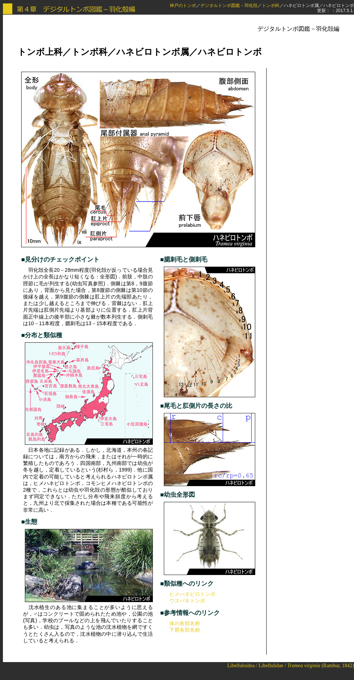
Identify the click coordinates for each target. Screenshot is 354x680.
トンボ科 (270, 5)
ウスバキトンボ (187, 601)
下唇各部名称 (184, 630)
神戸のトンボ (183, 5)
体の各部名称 (184, 623)
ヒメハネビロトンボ (192, 594)
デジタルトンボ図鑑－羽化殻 (228, 5)
